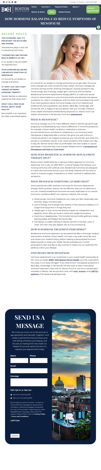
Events (81, 2)
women (82, 271)
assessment (76, 114)
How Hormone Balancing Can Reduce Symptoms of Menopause (14, 72)
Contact (73, 2)
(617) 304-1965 (91, 2)
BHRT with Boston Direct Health (64, 260)
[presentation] (25, 427)
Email (13, 366)
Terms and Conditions (20, 416)
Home (34, 7)
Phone (33, 356)
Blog (52, 12)
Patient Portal (64, 12)
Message (15, 376)
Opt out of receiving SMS (22, 398)
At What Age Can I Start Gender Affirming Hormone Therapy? (13, 89)
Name (14, 356)
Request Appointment (93, 9)
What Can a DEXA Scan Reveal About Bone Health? (12, 107)
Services (45, 7)
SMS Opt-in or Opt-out (20, 390)
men (75, 271)
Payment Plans (61, 7)
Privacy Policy (39, 414)
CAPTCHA (15, 421)
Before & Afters (38, 12)
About (75, 7)
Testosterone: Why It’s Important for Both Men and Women (14, 41)
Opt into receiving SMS (22, 394)
